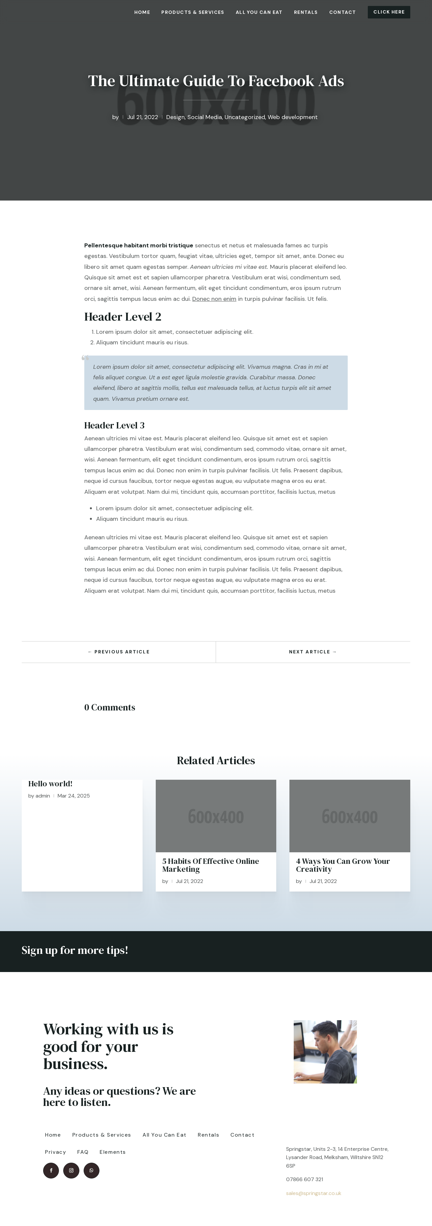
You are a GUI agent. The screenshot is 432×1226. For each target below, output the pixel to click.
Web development (293, 117)
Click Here (389, 12)
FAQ (83, 1151)
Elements (113, 1151)
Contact (342, 12)
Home (142, 12)
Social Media (204, 117)
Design (175, 117)
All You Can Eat (259, 12)
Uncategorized (245, 117)
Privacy (55, 1151)
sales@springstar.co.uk (313, 1193)
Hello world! (50, 783)
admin (43, 795)
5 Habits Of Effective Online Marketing (210, 865)
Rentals (306, 12)
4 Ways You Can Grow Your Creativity (343, 865)
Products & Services (193, 12)
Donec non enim (214, 299)
